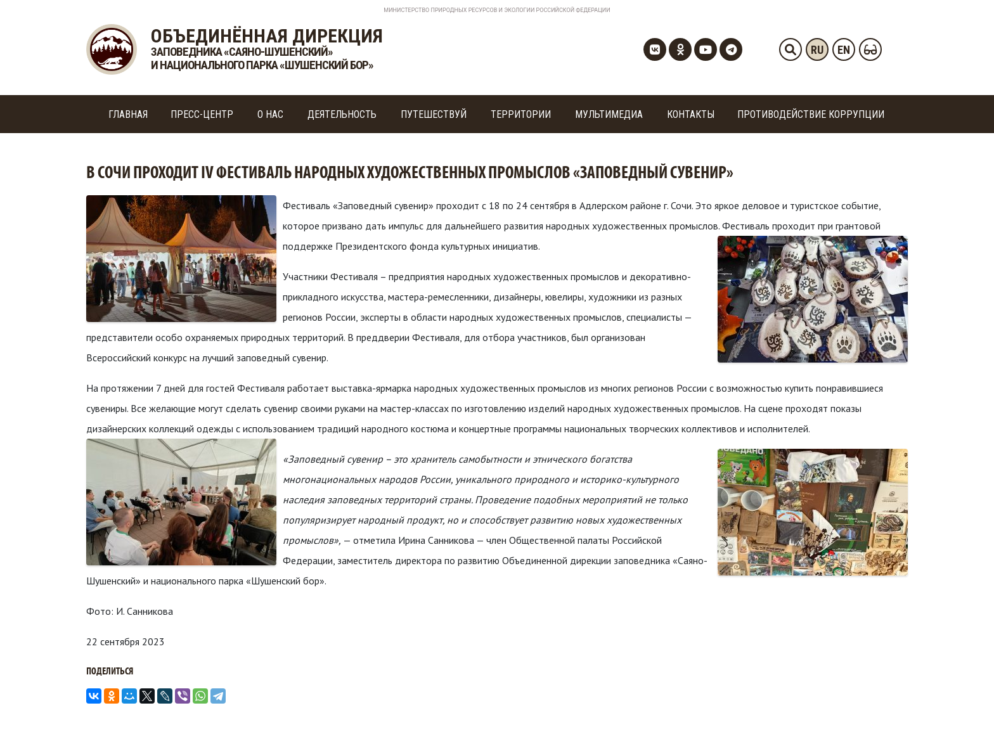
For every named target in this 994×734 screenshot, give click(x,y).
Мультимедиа (609, 114)
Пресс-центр (202, 114)
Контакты (690, 114)
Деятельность (342, 114)
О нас (270, 114)
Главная (128, 114)
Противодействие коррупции (810, 114)
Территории (521, 114)
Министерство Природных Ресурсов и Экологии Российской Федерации (497, 10)
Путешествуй (434, 114)
